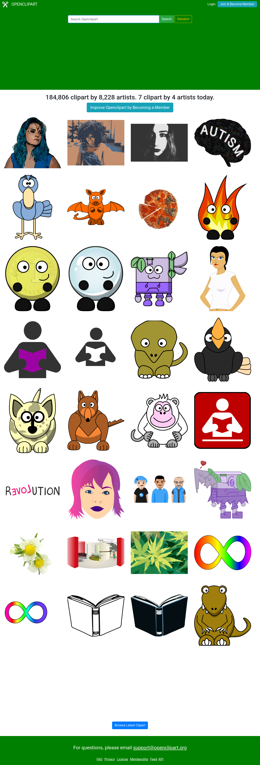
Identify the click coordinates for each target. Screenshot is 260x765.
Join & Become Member (237, 4)
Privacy (109, 759)
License (122, 759)
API (160, 759)
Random (183, 19)
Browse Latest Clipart (130, 725)
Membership (139, 759)
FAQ (99, 759)
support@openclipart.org (160, 748)
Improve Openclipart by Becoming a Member (130, 107)
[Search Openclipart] (113, 19)
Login (211, 4)
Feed (153, 759)
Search (166, 19)
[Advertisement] (130, 56)
